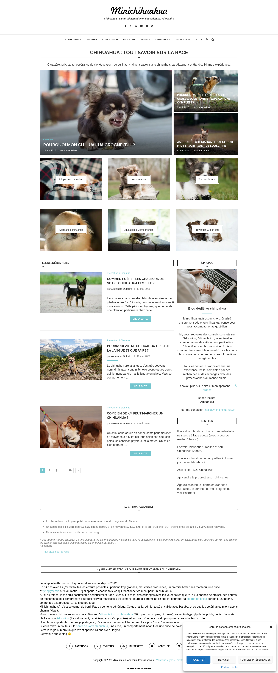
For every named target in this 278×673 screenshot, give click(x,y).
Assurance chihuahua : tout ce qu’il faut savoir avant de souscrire (205, 143)
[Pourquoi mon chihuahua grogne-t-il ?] (106, 112)
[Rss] (152, 26)
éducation (63, 618)
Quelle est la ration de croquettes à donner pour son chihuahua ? (205, 460)
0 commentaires (68, 150)
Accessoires (183, 39)
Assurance (161, 39)
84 (71, 470)
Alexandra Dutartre (121, 288)
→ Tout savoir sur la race (54, 551)
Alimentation (110, 39)
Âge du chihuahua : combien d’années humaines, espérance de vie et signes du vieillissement (203, 489)
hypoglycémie (50, 591)
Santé (144, 39)
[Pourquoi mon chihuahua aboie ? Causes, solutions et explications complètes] (206, 91)
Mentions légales (165, 660)
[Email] (147, 26)
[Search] (213, 40)
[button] (271, 627)
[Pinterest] (136, 26)
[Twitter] (130, 26)
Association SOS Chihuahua (195, 470)
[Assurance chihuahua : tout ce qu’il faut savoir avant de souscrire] (206, 134)
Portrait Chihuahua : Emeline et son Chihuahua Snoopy (200, 449)
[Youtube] (141, 26)
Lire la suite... (140, 319)
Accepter (198, 659)
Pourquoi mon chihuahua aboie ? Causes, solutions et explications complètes (203, 98)
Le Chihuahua (71, 39)
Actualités (201, 39)
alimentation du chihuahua (116, 614)
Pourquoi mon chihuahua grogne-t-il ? (89, 144)
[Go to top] (139, 668)
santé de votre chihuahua (92, 626)
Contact (181, 660)
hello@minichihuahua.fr (220, 409)
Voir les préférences (255, 659)
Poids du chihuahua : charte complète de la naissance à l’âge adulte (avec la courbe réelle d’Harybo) (205, 435)
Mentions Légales (229, 667)
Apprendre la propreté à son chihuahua (203, 477)
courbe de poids (197, 598)
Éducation (129, 39)
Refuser (224, 659)
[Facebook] (125, 26)
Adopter (92, 39)
